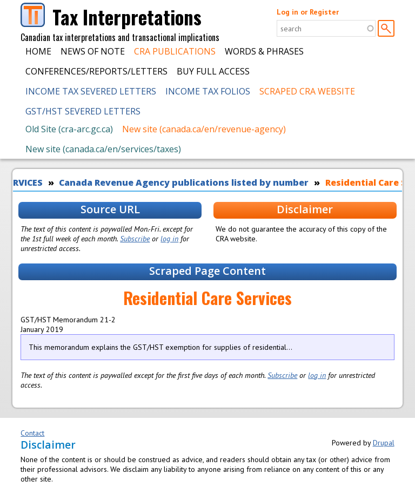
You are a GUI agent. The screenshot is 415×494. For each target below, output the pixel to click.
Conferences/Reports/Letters (96, 71)
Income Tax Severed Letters (90, 91)
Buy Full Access (213, 71)
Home (38, 51)
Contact (32, 433)
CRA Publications (175, 51)
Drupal (383, 443)
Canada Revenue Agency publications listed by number (184, 182)
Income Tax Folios (207, 91)
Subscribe (135, 238)
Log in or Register (308, 12)
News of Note (93, 51)
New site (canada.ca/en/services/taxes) (103, 149)
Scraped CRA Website (307, 91)
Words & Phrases (264, 51)
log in (169, 238)
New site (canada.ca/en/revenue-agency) (204, 129)
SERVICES (23, 182)
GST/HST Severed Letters (82, 111)
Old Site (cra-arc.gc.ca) (69, 129)
